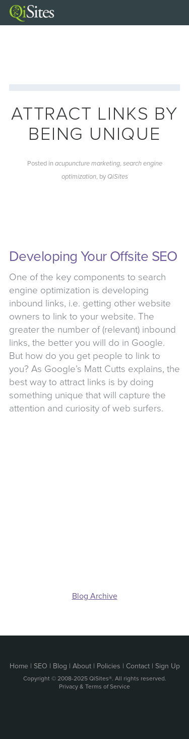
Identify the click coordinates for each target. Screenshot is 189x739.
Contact (138, 666)
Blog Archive (94, 596)
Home (19, 666)
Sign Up (167, 666)
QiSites (117, 177)
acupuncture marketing (87, 164)
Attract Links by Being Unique (94, 124)
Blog (60, 666)
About (82, 666)
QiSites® (100, 678)
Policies (108, 666)
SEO (40, 666)
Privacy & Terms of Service (94, 686)
